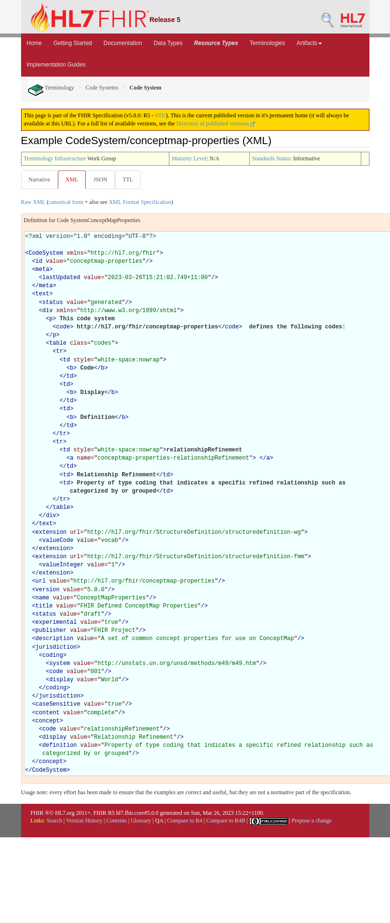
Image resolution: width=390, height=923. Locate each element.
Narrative (39, 179)
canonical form (66, 202)
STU (160, 115)
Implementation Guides (56, 64)
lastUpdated (61, 277)
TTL (128, 179)
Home (34, 43)
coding (53, 655)
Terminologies (267, 43)
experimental (56, 622)
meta (42, 269)
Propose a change (311, 820)
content (47, 712)
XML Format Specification (140, 202)
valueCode (58, 540)
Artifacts (309, 43)
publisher (51, 630)
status (53, 302)
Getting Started (73, 43)
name (42, 598)
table (58, 343)
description (54, 638)
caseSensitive (57, 704)
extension (51, 532)
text (42, 294)
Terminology (51, 87)
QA (159, 820)
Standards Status (271, 158)
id (38, 261)
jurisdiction (56, 647)
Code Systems (102, 87)
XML (72, 179)
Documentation (122, 43)
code (63, 327)
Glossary (141, 820)
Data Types (168, 43)
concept (47, 721)
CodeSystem (46, 253)
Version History (84, 820)
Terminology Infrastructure (55, 158)
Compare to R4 (184, 820)
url (40, 581)
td (66, 360)
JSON (100, 179)
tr (59, 351)
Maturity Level (189, 158)
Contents (116, 820)
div (48, 310)
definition (60, 745)
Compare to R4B (225, 820)
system (59, 663)
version (47, 589)
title (44, 606)
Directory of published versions (215, 123)
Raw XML (33, 202)
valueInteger (63, 565)
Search (54, 820)
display (61, 679)
